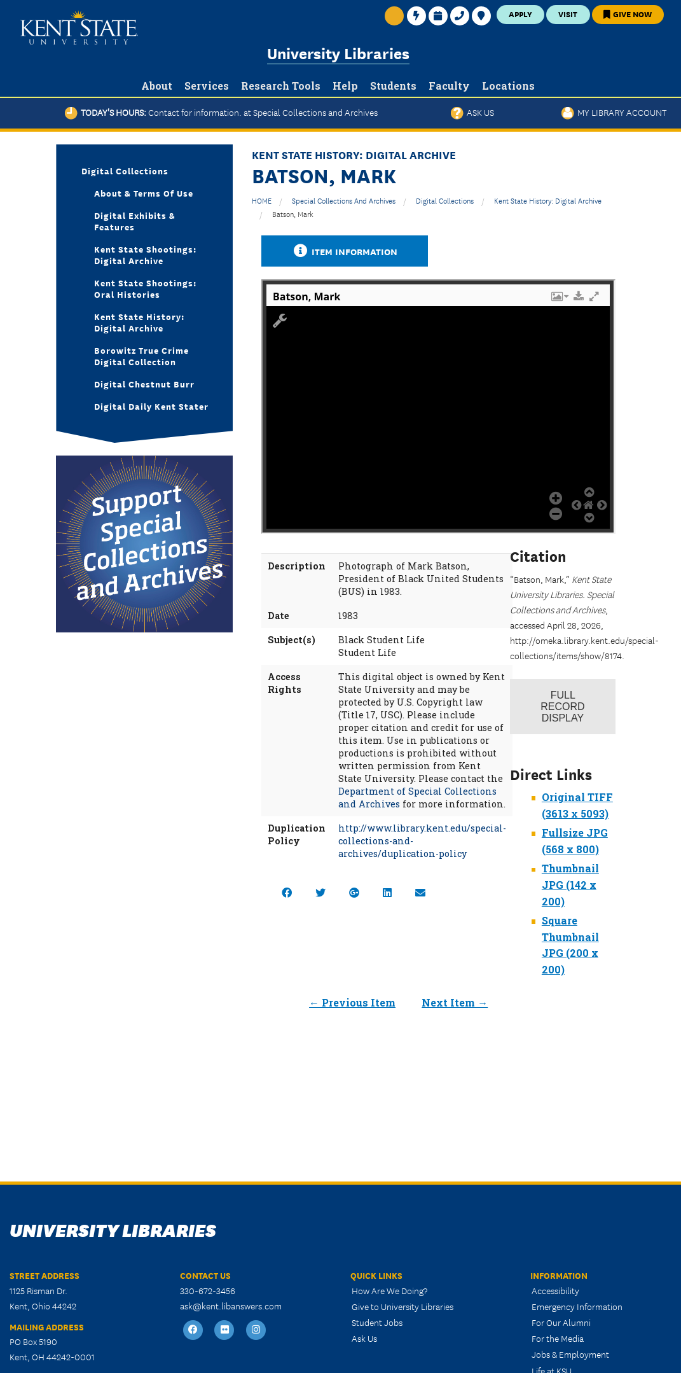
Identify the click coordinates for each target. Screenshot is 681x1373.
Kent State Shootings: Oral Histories (145, 288)
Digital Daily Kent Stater (151, 406)
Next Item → (455, 1002)
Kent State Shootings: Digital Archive (145, 254)
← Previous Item (352, 1002)
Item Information (344, 251)
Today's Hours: (221, 112)
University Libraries (338, 52)
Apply (520, 13)
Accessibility (555, 1290)
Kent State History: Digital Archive (548, 200)
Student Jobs (377, 1322)
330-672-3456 (207, 1290)
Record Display (562, 706)
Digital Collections (445, 200)
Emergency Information (577, 1306)
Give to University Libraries (402, 1306)
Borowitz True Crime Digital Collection (141, 355)
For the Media (558, 1338)
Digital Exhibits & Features (134, 220)
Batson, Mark (292, 213)
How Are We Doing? (389, 1290)
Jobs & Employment (570, 1354)
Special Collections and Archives (344, 200)
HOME (262, 200)
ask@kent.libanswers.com (231, 1306)
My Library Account (613, 112)
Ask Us (472, 112)
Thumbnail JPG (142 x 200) (570, 884)
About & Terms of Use (143, 193)
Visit (567, 13)
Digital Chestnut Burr (144, 383)
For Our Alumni (561, 1322)
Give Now (627, 13)
